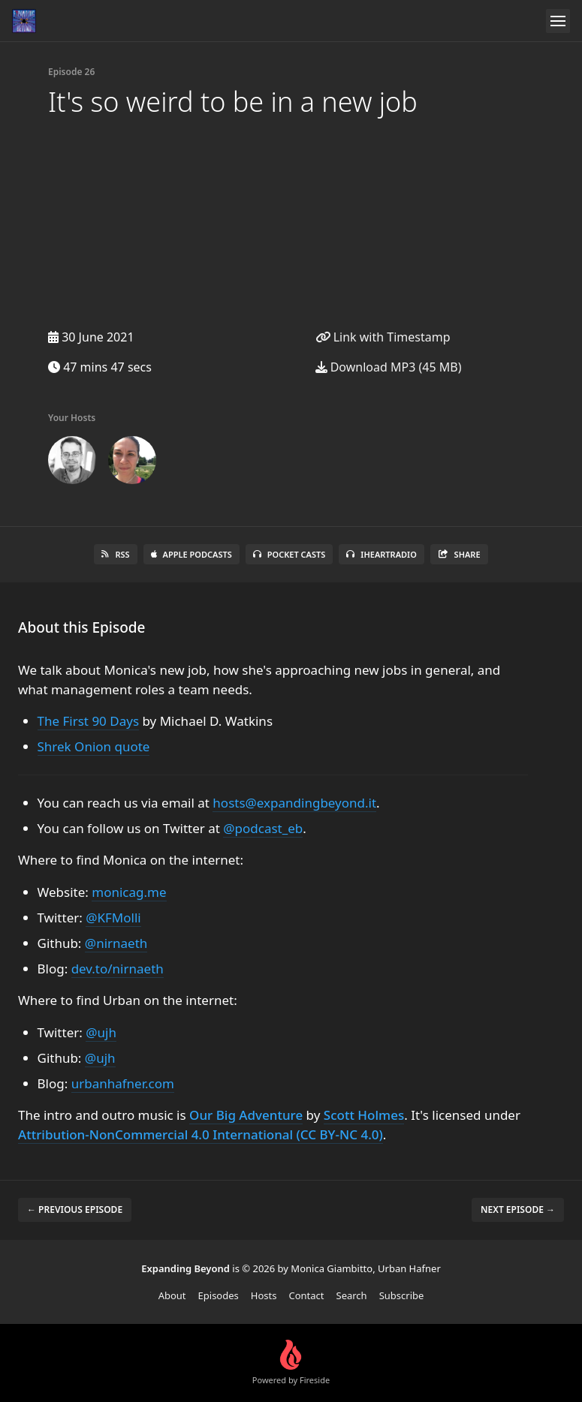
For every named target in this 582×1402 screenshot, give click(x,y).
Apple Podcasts (191, 554)
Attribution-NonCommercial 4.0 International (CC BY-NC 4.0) (200, 1134)
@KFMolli (113, 917)
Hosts (264, 1295)
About (172, 1295)
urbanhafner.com (122, 1083)
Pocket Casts (289, 554)
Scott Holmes (364, 1115)
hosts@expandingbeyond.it (294, 802)
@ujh (101, 1032)
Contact (306, 1295)
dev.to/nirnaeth (117, 968)
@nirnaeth (116, 943)
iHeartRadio (381, 554)
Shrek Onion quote (94, 746)
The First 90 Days (89, 721)
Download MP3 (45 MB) (388, 367)
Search (351, 1295)
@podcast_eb (263, 828)
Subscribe (401, 1295)
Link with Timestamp (383, 337)
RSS (115, 554)
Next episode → (518, 1209)
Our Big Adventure (246, 1115)
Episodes (218, 1295)
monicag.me (129, 892)
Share (459, 554)
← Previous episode (74, 1209)
